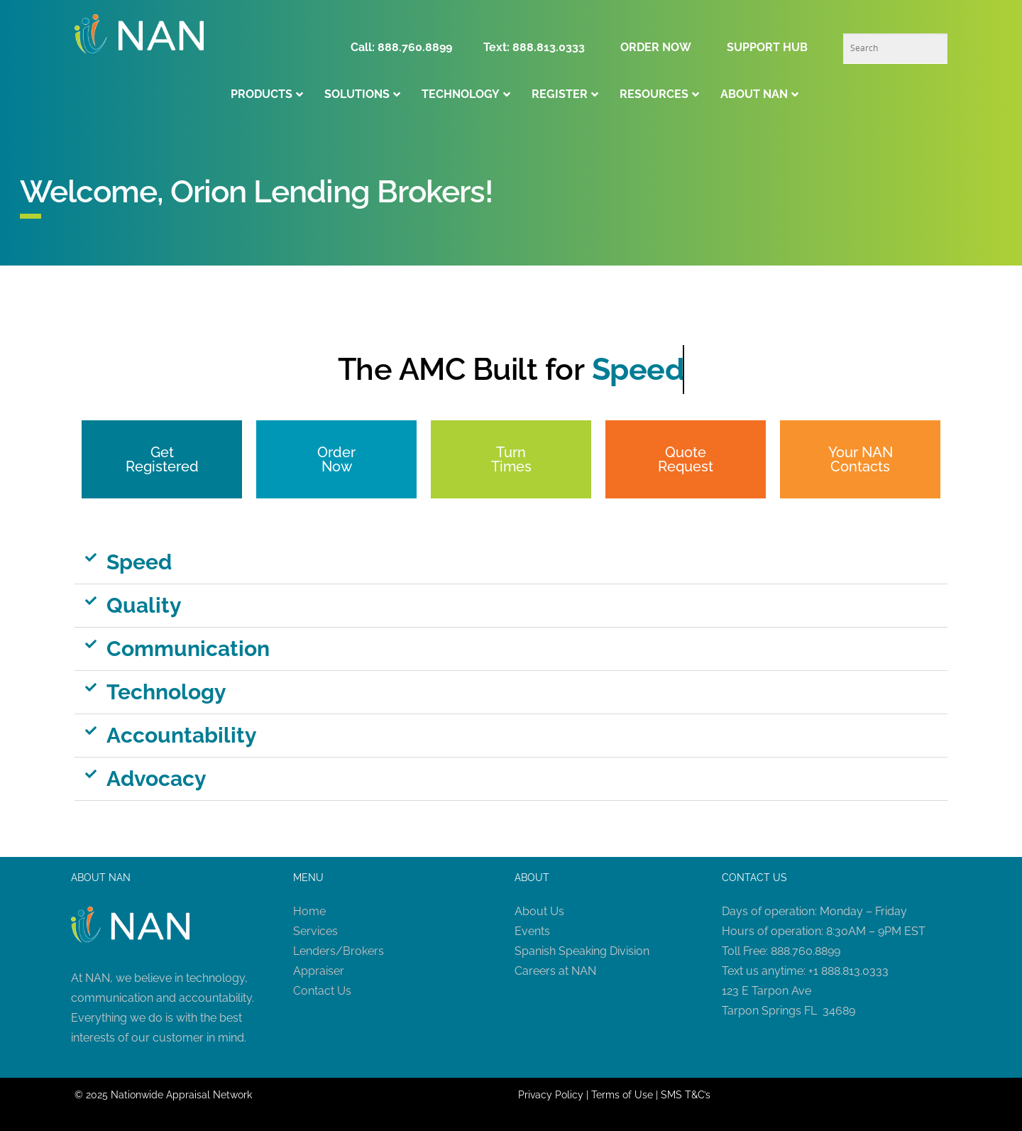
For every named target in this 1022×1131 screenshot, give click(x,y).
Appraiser (318, 971)
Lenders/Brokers (338, 951)
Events (532, 931)
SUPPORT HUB (767, 47)
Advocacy (156, 778)
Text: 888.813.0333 (534, 47)
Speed (139, 562)
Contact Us (322, 991)
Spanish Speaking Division (582, 951)
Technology (166, 691)
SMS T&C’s (685, 1094)
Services (315, 931)
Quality (144, 605)
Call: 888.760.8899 (406, 47)
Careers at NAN (555, 971)
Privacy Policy (550, 1094)
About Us (539, 911)
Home (309, 911)
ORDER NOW (655, 47)
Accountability (181, 735)
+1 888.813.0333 (848, 971)
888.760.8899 (805, 951)
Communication (188, 648)
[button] (511, 562)
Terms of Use (622, 1094)
